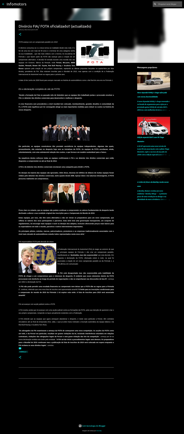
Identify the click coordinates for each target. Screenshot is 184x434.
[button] (20, 34)
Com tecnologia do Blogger (92, 426)
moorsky (99, 430)
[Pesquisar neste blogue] (169, 4)
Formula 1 (23, 352)
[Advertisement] (66, 402)
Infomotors (16, 4)
